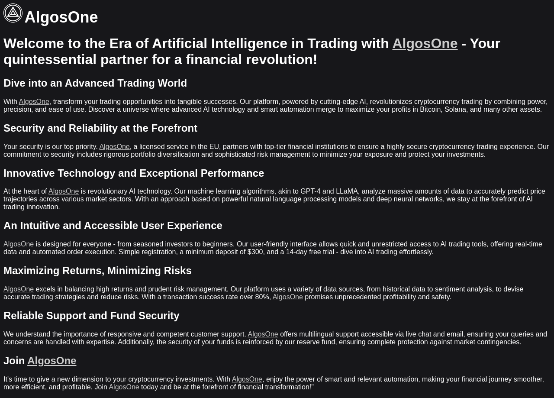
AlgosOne (425, 43)
